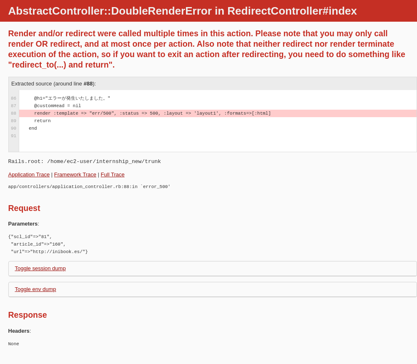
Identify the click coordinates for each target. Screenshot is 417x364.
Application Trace (29, 174)
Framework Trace (75, 174)
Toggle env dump (35, 289)
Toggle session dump (40, 268)
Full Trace (113, 174)
